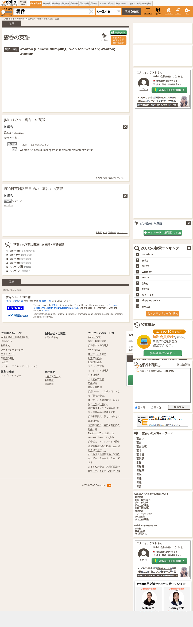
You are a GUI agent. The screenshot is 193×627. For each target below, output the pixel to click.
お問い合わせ (51, 337)
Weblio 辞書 (9, 18)
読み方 (7, 132)
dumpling (45, 149)
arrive (145, 266)
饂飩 (6, 137)
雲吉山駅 (141, 446)
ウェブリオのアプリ (11, 375)
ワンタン (19, 132)
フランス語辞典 (96, 366)
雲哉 (138, 478)
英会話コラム (141, 534)
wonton (24, 149)
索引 (105, 177)
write (145, 260)
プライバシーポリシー (12, 349)
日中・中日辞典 (142, 505)
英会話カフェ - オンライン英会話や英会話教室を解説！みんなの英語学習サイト (104, 445)
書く (16, 137)
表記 (39, 144)
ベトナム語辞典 (142, 519)
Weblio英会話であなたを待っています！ (162, 584)
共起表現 (65, 3)
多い (46, 144)
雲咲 (138, 474)
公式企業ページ (52, 375)
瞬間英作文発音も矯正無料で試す (118, 40)
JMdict (38, 18)
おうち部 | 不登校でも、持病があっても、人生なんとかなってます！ (104, 458)
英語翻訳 (94, 3)
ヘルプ (4, 362)
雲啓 (138, 486)
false (145, 283)
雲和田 (140, 466)
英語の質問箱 (95, 387)
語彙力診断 (140, 531)
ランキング (122, 177)
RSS (109, 485)
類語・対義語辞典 (97, 341)
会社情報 (49, 380)
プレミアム (169, 13)
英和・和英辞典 (14, 300)
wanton (78, 149)
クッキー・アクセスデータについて (19, 366)
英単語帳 (74, 3)
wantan (68, 149)
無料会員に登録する (162, 353)
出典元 (99, 177)
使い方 (158, 11)
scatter (146, 306)
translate (147, 254)
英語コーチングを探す (125, 3)
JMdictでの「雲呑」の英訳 (24, 119)
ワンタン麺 (16, 266)
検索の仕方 (6, 341)
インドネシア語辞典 (143, 514)
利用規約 (5, 345)
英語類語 (56, 3)
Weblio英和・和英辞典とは (15, 337)
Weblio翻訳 (94, 349)
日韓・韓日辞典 (142, 508)
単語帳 (138, 528)
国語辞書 (139, 497)
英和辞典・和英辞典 (25, 18)
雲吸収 (140, 458)
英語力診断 (84, 3)
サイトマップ (7, 353)
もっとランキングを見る (162, 313)
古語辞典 (139, 511)
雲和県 (140, 470)
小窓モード (148, 11)
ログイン (178, 13)
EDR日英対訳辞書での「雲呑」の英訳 (33, 188)
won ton (58, 149)
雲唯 (138, 482)
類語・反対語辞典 (142, 500)
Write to (147, 271)
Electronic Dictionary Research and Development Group (75, 306)
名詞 (24, 144)
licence (45, 310)
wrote (145, 277)
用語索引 (112, 177)
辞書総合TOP (7, 357)
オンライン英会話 (107, 3)
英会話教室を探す (144, 3)
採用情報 (49, 384)
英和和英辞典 (36, 3)
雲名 (138, 450)
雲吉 (138, 442)
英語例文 (47, 3)
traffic (145, 289)
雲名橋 (140, 454)
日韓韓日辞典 (95, 362)
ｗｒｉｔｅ (148, 294)
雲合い (140, 438)
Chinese (35, 149)
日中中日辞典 (95, 357)
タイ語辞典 (140, 516)
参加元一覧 (45, 300)
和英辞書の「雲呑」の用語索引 (12, 290)
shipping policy (151, 300)
